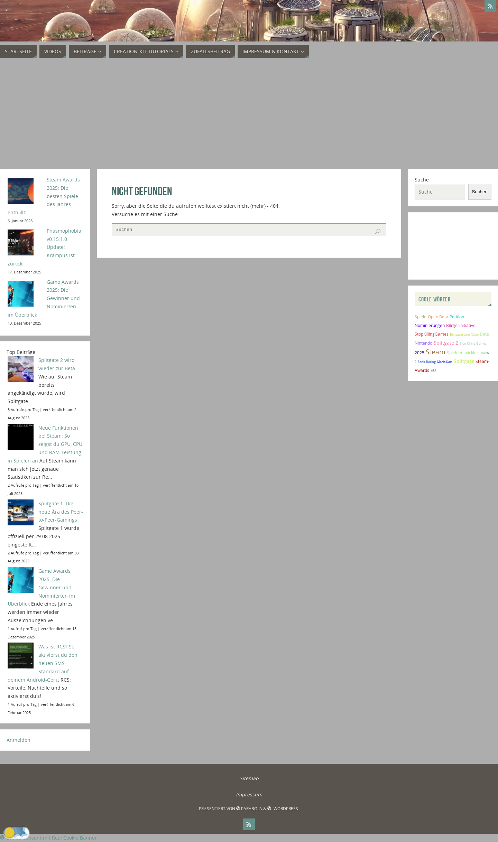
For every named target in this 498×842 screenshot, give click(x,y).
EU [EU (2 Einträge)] (433, 370)
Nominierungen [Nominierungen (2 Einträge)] (430, 325)
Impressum (249, 794)
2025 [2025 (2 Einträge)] (419, 352)
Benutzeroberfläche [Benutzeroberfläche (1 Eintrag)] (464, 334)
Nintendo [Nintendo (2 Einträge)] (423, 343)
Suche (422, 179)
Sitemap (249, 778)
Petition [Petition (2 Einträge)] (457, 316)
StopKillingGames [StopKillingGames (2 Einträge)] (432, 334)
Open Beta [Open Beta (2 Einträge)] (438, 316)
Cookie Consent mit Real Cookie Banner (48, 837)
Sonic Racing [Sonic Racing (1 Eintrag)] (427, 361)
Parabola (249, 809)
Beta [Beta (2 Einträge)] (484, 334)
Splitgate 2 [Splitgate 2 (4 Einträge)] (446, 342)
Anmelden (18, 740)
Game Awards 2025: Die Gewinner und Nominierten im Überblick (41, 587)
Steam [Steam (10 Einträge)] (435, 351)
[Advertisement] (249, 113)
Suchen (480, 191)
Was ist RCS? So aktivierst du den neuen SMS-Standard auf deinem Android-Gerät (42, 663)
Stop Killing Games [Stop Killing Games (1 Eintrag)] (473, 343)
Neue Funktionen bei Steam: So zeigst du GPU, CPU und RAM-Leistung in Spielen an (45, 444)
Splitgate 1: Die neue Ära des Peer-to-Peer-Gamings (60, 511)
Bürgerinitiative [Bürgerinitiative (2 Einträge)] (461, 325)
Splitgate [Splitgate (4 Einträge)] (464, 361)
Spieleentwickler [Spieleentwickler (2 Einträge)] (462, 352)
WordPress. (283, 809)
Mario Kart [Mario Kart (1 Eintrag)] (444, 361)
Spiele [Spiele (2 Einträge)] (420, 316)
